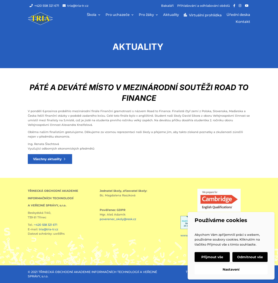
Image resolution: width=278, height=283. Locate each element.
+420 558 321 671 (44, 6)
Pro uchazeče (118, 15)
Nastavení (231, 269)
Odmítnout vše (250, 257)
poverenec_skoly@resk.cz (118, 219)
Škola (91, 15)
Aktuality (171, 15)
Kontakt (243, 22)
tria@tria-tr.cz (75, 6)
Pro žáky (146, 15)
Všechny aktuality (47, 159)
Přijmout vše (212, 257)
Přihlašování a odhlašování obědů (203, 6)
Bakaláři (167, 6)
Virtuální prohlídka (205, 15)
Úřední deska (238, 15)
